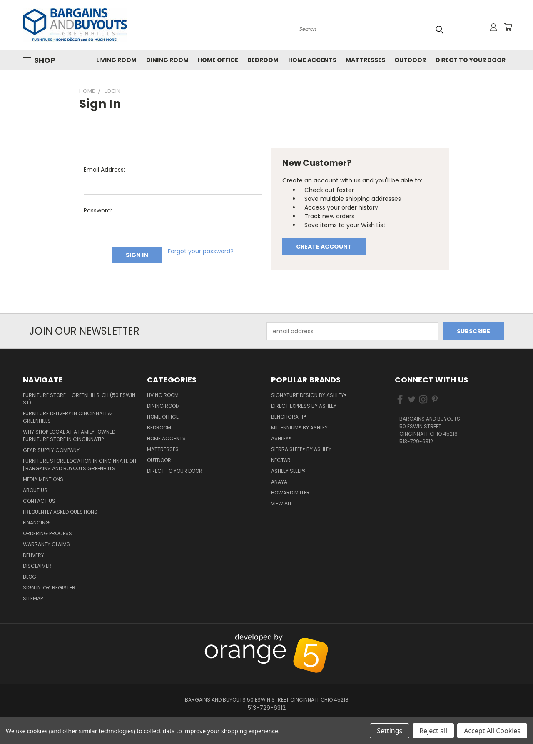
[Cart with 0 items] (508, 27)
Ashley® (281, 438)
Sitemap (33, 598)
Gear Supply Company (51, 450)
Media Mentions (43, 479)
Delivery (33, 555)
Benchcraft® (289, 416)
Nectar (281, 460)
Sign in (32, 587)
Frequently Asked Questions (60, 511)
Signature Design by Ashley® (309, 395)
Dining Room (167, 60)
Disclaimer (37, 565)
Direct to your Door (471, 60)
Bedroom (263, 60)
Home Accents (312, 60)
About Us (35, 490)
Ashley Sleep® (288, 470)
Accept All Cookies (492, 730)
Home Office (218, 60)
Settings (389, 730)
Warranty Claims (46, 544)
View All (281, 503)
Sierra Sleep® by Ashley (301, 449)
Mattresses (365, 60)
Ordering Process (47, 533)
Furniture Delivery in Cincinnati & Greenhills (67, 417)
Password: (98, 210)
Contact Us (39, 500)
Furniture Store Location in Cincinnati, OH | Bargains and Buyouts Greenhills (79, 464)
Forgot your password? (201, 251)
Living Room (116, 60)
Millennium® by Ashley (299, 427)
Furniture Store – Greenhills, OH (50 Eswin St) (79, 399)
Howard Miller (290, 492)
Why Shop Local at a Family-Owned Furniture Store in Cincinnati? (69, 435)
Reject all (433, 730)
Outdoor (410, 60)
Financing (36, 522)
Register (63, 587)
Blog (29, 576)
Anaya (279, 481)
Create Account (324, 246)
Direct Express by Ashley (303, 405)
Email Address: (104, 169)
